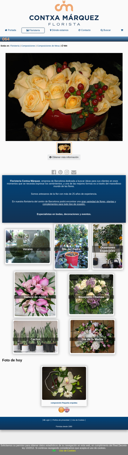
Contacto (84, 30)
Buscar (106, 30)
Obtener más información (63, 157)
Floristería (33, 30)
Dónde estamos (59, 30)
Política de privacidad (61, 420)
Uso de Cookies (78, 420)
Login (46, 420)
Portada (10, 30)
